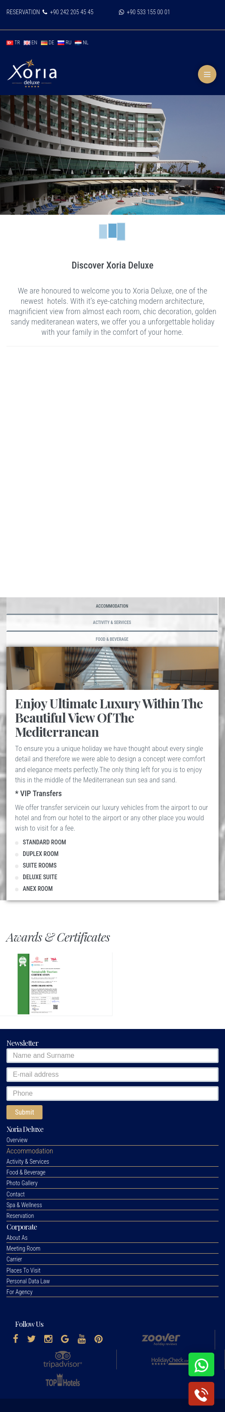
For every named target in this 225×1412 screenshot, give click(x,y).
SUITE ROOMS (40, 865)
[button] (29, 1150)
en (30, 43)
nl (81, 43)
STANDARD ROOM (44, 842)
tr (13, 43)
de (48, 43)
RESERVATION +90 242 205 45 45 (50, 12)
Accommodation (112, 606)
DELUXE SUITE (40, 877)
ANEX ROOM (38, 888)
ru (64, 43)
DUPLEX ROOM (40, 853)
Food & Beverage (112, 639)
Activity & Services (112, 622)
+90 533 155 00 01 (144, 12)
